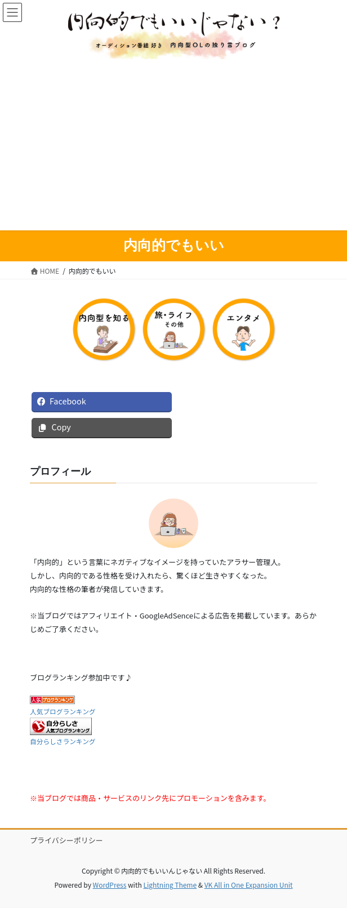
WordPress (110, 884)
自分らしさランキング (63, 741)
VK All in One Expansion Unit (248, 884)
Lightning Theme (170, 884)
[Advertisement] (173, 143)
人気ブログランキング (63, 711)
